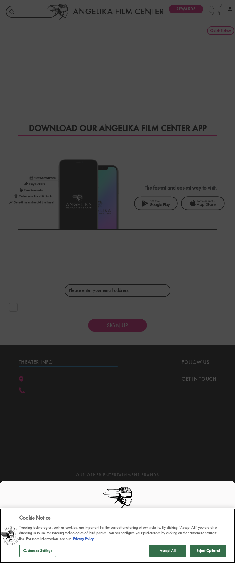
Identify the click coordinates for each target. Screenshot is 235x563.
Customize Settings (37, 550)
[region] (117, 535)
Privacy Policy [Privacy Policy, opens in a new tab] (83, 538)
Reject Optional (208, 550)
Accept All (167, 550)
